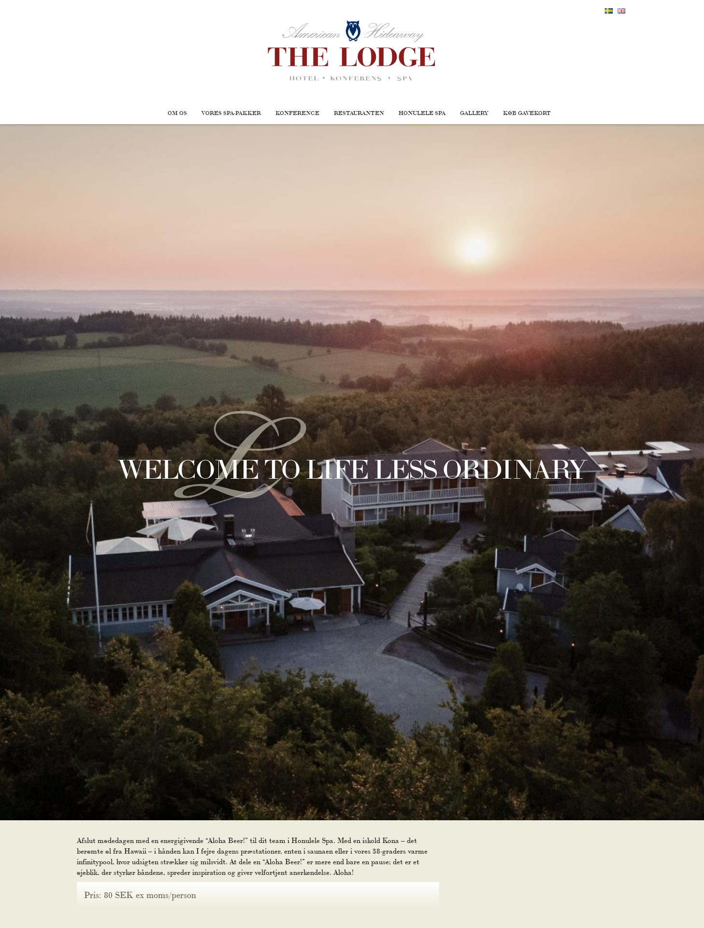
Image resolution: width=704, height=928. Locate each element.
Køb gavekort (527, 112)
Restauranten (359, 112)
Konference (297, 112)
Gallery (474, 112)
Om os (177, 112)
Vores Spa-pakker (231, 112)
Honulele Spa (422, 112)
